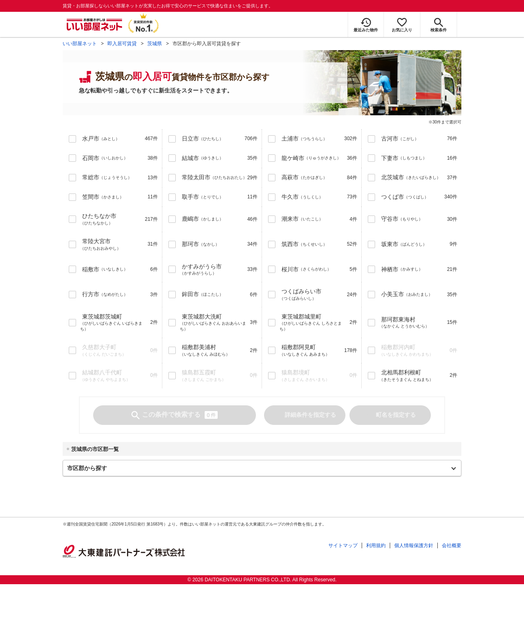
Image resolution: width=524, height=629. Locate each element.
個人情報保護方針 (413, 545)
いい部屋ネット (80, 43)
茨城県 (154, 43)
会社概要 (451, 545)
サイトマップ (343, 545)
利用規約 (376, 545)
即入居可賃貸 (122, 43)
